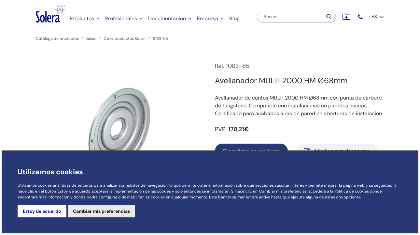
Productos (82, 18)
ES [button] (377, 16)
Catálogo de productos (57, 38)
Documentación (167, 18)
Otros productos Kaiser (125, 38)
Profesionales (121, 18)
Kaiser (91, 38)
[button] (361, 16)
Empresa (207, 18)
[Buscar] (289, 17)
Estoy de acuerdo (42, 211)
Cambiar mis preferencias (101, 211)
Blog (234, 18)
